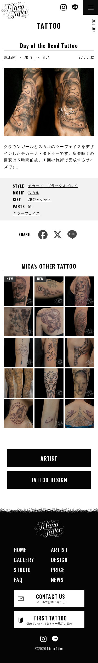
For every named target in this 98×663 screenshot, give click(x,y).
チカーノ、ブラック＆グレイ (53, 185)
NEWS (57, 580)
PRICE (58, 570)
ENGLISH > (94, 25)
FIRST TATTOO (50, 619)
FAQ (18, 580)
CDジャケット (39, 199)
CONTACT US (50, 598)
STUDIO (22, 570)
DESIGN (59, 560)
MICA (46, 57)
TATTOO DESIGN (49, 480)
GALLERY (10, 57)
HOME (20, 550)
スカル (33, 192)
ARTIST (29, 57)
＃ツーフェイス (26, 213)
